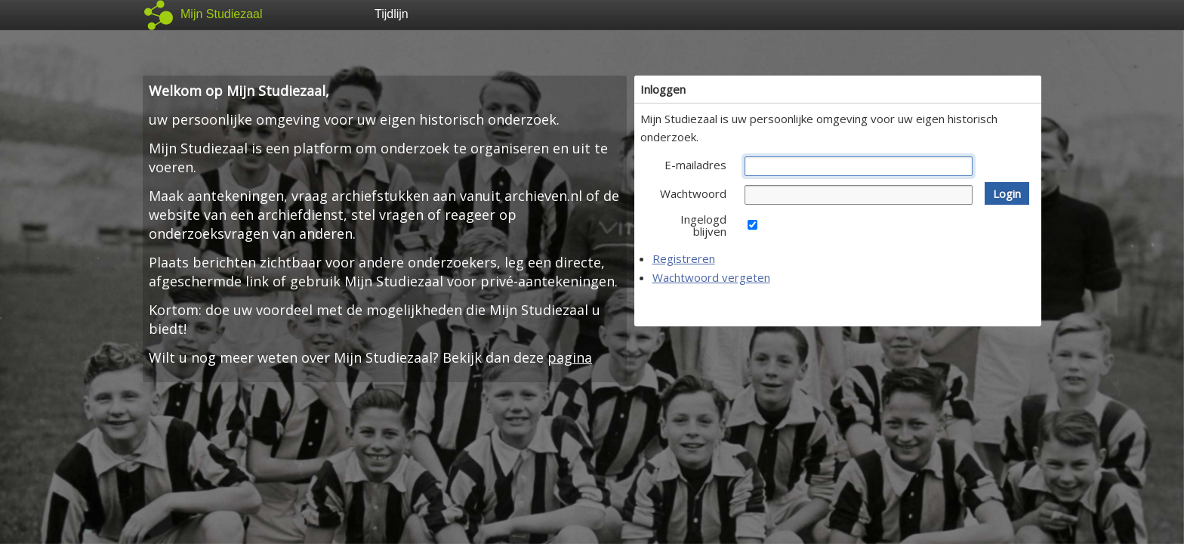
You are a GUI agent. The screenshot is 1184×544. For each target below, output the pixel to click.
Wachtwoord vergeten (711, 277)
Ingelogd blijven (703, 225)
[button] (1007, 193)
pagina (569, 357)
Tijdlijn (392, 14)
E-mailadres (695, 164)
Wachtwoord (693, 193)
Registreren (683, 258)
